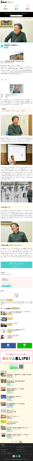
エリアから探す (17, 13)
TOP (21, 18)
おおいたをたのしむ (20, 447)
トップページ (3, 447)
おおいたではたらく (4, 449)
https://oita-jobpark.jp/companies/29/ (7, 62)
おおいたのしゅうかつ (21, 449)
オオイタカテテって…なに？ (22, 451)
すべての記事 (3, 451)
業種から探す (24, 13)
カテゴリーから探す (8, 13)
